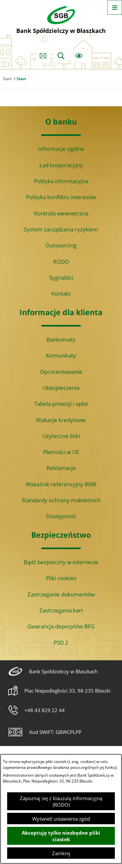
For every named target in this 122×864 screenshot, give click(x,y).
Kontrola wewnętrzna (61, 213)
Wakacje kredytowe (61, 420)
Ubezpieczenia (61, 387)
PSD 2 (61, 642)
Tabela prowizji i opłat (61, 403)
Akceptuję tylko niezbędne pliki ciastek (61, 835)
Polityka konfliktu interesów (61, 197)
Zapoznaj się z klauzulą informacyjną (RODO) (61, 801)
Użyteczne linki (61, 436)
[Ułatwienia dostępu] (79, 56)
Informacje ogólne (61, 149)
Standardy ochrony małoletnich (61, 500)
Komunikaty (61, 355)
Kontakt (61, 293)
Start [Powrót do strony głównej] (7, 78)
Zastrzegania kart (61, 610)
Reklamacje (61, 468)
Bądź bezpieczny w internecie (61, 562)
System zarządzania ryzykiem (61, 229)
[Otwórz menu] (114, 7)
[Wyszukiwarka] (61, 56)
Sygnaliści (61, 277)
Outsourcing (61, 245)
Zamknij (61, 853)
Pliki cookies (61, 578)
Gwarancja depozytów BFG (61, 626)
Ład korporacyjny (61, 165)
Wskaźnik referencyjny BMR (61, 484)
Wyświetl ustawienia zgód (61, 818)
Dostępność (61, 516)
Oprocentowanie (61, 371)
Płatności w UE (61, 452)
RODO (61, 261)
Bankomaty (61, 339)
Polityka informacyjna (61, 181)
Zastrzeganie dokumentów (61, 594)
